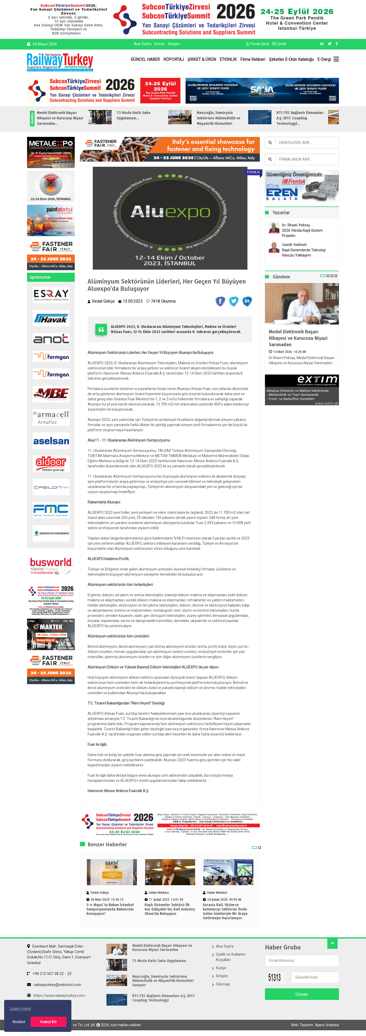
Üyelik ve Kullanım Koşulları (231, 957)
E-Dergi (324, 59)
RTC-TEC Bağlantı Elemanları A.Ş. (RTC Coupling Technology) (163, 998)
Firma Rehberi (252, 59)
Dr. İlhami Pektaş (296, 225)
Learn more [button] (20, 1008)
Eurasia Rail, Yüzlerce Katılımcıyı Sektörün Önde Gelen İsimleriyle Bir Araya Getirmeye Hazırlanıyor (225, 911)
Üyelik (279, 44)
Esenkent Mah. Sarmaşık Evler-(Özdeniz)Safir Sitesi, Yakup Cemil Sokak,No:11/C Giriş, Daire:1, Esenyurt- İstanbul (59, 954)
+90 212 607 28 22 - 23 (49, 973)
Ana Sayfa (142, 44)
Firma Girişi (257, 44)
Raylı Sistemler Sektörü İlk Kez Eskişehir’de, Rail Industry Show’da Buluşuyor (170, 909)
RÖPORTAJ (173, 59)
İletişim (174, 44)
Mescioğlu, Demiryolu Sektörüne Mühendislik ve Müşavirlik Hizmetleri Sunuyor (163, 981)
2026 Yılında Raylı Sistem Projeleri (302, 233)
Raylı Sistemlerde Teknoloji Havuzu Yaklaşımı (304, 252)
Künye (159, 44)
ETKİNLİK (228, 59)
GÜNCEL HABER (145, 59)
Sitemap (223, 984)
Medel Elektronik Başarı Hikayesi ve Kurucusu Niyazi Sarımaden (298, 338)
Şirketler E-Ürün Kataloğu (291, 59)
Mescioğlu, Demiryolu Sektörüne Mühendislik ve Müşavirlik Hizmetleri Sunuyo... (230, 121)
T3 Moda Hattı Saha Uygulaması (159, 961)
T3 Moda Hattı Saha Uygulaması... (145, 115)
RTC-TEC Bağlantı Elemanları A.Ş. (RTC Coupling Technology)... (312, 118)
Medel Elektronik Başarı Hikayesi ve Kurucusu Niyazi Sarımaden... (72, 118)
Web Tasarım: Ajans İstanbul (315, 1025)
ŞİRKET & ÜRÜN (201, 59)
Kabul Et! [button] (48, 1022)
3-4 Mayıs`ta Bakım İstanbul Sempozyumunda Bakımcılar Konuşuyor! (110, 909)
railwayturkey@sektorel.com (54, 984)
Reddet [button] (19, 1022)
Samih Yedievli (294, 245)
